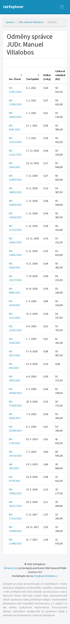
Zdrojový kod (10, 568)
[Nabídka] (62, 6)
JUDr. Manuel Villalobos (30, 22)
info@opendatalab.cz (46, 576)
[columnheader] (15, 75)
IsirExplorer (13, 6)
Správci (10, 22)
